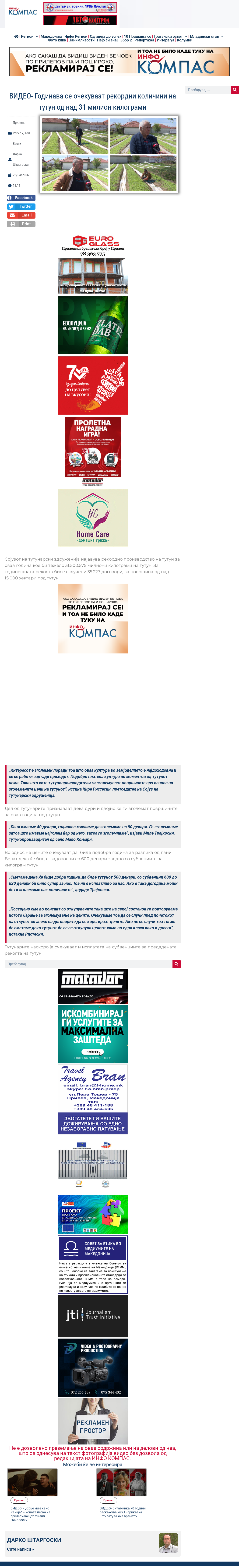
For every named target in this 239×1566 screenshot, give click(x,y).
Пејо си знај (107, 40)
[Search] (176, 964)
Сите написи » (20, 1528)
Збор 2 (126, 40)
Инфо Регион (75, 36)
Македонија (51, 36)
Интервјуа (165, 40)
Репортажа (144, 40)
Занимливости (82, 40)
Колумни (184, 40)
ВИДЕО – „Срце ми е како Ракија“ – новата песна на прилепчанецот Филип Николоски (70, 1485)
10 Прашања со (137, 36)
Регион (29, 36)
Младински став (207, 36)
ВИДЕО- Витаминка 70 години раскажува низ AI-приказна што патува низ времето (159, 1485)
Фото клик (57, 40)
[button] (21, 198)
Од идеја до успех (105, 36)
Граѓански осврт (170, 36)
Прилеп (18, 123)
